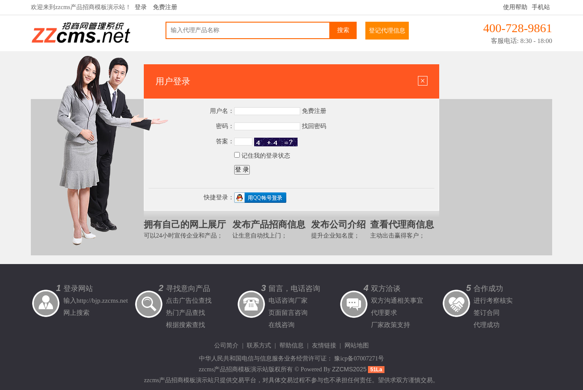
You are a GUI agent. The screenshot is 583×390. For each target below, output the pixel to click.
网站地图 (356, 345)
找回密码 (314, 126)
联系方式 (259, 345)
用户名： (222, 111)
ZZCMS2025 (349, 369)
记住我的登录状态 (262, 155)
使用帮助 (515, 7)
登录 (141, 7)
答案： (225, 141)
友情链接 (324, 345)
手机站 (541, 7)
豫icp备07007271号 (359, 358)
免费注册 (165, 7)
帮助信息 (291, 345)
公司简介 (226, 345)
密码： (225, 126)
